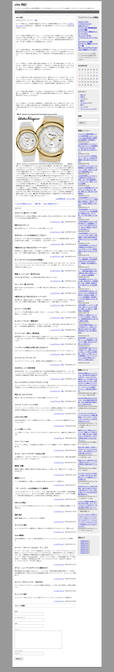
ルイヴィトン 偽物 (84, 44)
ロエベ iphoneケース (50, 203)
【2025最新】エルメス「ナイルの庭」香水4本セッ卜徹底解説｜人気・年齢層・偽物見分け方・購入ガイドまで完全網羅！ (88, 283)
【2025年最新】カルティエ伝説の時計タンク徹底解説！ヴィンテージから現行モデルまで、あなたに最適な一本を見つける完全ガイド (87, 225)
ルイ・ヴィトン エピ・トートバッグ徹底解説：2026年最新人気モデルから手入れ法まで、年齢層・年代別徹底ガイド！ (87, 261)
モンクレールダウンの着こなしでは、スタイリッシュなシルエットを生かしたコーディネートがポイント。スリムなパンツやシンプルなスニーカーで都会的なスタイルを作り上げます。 (87, 520)
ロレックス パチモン (85, 36)
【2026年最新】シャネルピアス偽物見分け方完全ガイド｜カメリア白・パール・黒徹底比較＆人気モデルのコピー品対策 (87, 249)
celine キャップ (83, 26)
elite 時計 (21, 4)
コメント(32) (71, 199)
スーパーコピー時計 (84, 28)
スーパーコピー (83, 34)
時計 (36, 20)
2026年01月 (84, 547)
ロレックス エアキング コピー (88, 48)
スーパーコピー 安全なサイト (87, 32)
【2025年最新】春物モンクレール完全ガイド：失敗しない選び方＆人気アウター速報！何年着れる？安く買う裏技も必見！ (87, 329)
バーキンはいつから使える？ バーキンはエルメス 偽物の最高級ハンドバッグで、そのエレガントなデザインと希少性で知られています (87, 417)
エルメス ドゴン (83, 22)
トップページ (20, 12)
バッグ (82, 99)
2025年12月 (84, 549)
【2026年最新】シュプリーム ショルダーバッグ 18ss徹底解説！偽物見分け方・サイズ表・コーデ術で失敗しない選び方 (88, 213)
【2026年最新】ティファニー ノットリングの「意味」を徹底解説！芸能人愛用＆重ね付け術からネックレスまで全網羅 (87, 237)
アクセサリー (84, 103)
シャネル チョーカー (85, 24)
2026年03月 (84, 543)
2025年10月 (84, 553)
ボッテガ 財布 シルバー (24, 203)
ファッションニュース (87, 109)
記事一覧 (38, 203)
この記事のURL (61, 199)
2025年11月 (84, 551)
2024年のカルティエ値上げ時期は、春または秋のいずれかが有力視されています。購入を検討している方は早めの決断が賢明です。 (87, 490)
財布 (81, 97)
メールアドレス (55, 222)
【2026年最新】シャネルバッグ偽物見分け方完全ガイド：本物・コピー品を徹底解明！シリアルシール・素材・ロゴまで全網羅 (87, 180)
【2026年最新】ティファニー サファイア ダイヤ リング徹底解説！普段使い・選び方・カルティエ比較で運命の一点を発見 (88, 201)
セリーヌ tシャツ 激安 (85, 42)
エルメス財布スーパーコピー (87, 50)
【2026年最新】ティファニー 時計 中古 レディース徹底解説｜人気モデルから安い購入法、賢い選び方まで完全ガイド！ (88, 148)
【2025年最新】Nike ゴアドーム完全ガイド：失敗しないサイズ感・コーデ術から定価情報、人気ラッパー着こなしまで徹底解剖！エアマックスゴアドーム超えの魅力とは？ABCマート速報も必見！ (88, 354)
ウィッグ (83, 107)
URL (62, 222)
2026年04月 (84, 541)
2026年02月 (84, 545)
